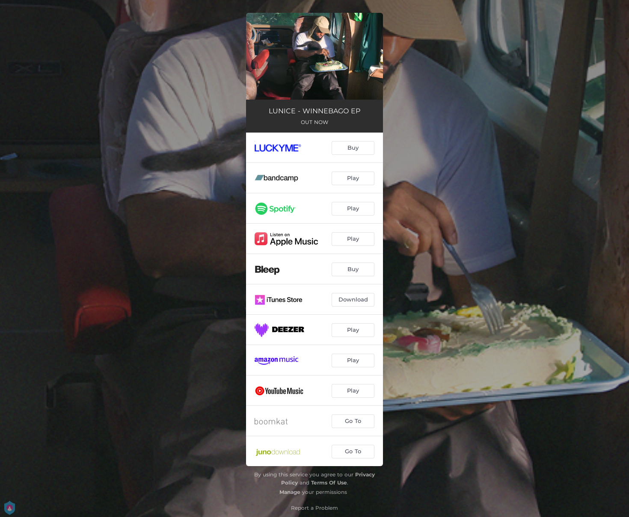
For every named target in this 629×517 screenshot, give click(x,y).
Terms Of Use (329, 482)
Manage (289, 492)
